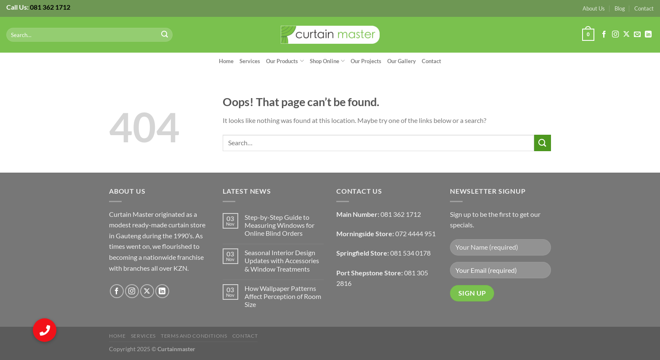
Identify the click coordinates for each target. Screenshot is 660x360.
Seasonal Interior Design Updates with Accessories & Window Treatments (282, 260)
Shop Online (327, 61)
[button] (44, 330)
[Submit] (165, 35)
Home (226, 61)
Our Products (284, 61)
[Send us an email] (637, 34)
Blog (620, 8)
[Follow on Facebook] (604, 34)
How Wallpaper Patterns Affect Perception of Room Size (283, 296)
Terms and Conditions (194, 336)
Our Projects (366, 61)
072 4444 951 (415, 233)
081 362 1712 (50, 7)
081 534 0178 (410, 253)
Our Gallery (401, 61)
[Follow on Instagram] (615, 34)
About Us (594, 8)
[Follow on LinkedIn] (648, 34)
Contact (644, 8)
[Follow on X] (626, 34)
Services (250, 61)
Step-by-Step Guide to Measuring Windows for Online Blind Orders (279, 225)
